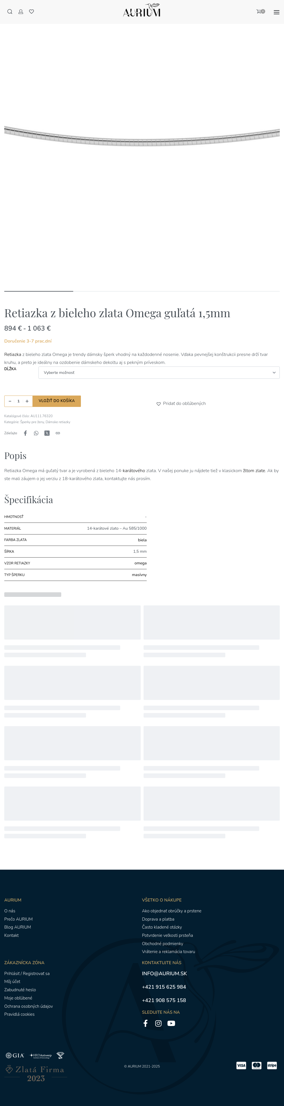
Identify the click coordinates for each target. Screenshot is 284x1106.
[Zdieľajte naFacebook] (25, 433)
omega (140, 563)
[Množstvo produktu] (18, 401)
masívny (139, 574)
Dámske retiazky (58, 422)
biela (142, 540)
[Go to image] (38, 291)
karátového (134, 471)
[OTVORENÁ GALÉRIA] (142, 147)
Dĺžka (10, 369)
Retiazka (12, 354)
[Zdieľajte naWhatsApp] (36, 433)
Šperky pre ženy (32, 422)
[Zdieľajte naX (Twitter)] (47, 433)
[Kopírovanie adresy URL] (57, 433)
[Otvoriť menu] (276, 12)
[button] (159, 404)
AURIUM (134, 1066)
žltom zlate (254, 471)
